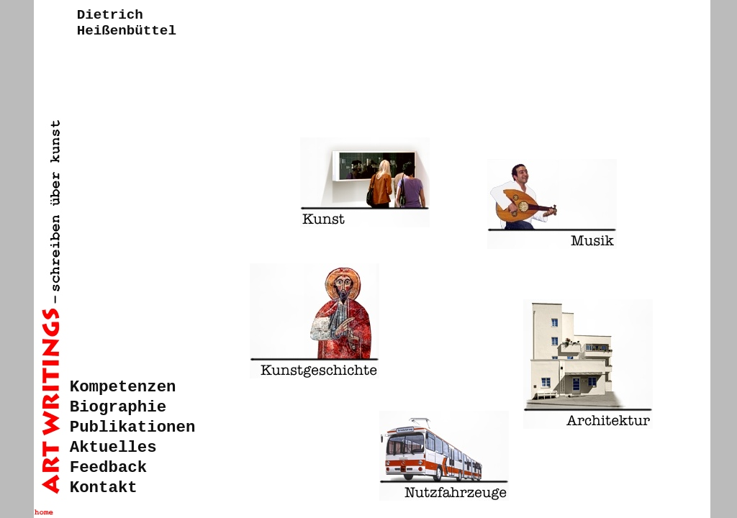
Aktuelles (113, 447)
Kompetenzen (123, 387)
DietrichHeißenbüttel (126, 23)
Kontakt (103, 487)
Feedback (109, 467)
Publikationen (133, 427)
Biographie (118, 407)
